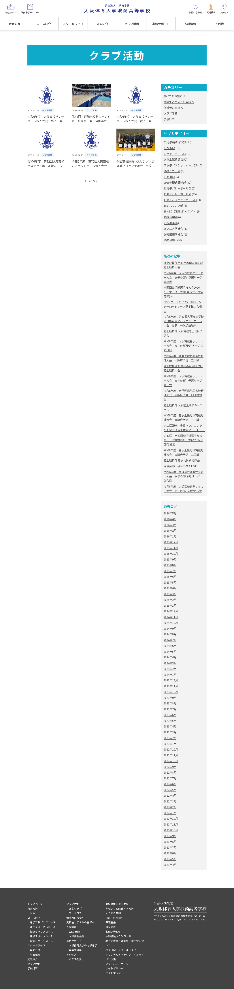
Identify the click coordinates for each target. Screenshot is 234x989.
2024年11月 (171, 617)
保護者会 (110, 922)
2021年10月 (171, 830)
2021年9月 (170, 836)
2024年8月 (170, 634)
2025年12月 (171, 542)
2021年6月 (170, 853)
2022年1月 (170, 813)
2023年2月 (170, 738)
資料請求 (110, 927)
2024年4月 (170, 657)
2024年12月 (171, 611)
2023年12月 (171, 680)
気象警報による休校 (117, 904)
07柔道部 (169, 177)
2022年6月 (170, 784)
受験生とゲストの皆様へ (179, 102)
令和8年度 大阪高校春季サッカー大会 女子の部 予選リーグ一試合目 (183, 476)
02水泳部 (169, 148)
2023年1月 (170, 744)
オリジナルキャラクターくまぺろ (124, 954)
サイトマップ (113, 973)
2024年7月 (170, 640)
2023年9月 (170, 698)
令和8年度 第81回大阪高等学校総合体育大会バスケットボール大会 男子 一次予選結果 (184, 321)
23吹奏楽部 (171, 223)
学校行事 (169, 119)
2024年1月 (170, 674)
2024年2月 (170, 669)
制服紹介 (35, 954)
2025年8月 (170, 565)
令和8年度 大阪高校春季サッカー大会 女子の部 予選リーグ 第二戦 (184, 380)
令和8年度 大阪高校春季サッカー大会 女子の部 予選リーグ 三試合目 (183, 345)
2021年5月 (170, 859)
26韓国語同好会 (173, 234)
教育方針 (14, 24)
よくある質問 (113, 913)
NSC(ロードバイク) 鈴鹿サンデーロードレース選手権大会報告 (183, 306)
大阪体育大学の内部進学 (83, 945)
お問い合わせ (113, 931)
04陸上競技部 (172, 159)
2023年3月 (170, 732)
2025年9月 (170, 559)
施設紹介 (102, 24)
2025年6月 (170, 576)
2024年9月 (170, 628)
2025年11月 (171, 548)
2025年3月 (170, 594)
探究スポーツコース (41, 941)
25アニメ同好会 (173, 228)
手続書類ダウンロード (118, 936)
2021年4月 (170, 864)
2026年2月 (170, 530)
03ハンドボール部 (175, 154)
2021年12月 (171, 818)
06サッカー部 (172, 171)
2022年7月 (170, 778)
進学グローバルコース (42, 927)
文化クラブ (75, 913)
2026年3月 (170, 525)
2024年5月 (170, 651)
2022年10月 (171, 761)
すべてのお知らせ (174, 96)
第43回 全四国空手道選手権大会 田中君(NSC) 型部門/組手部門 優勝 (183, 440)
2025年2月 (170, 599)
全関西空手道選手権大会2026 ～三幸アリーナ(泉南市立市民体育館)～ (183, 291)
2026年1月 (170, 536)
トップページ (35, 904)
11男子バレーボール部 (177, 188)
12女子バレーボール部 (177, 194)
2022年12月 (171, 749)
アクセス (71, 954)
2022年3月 (170, 801)
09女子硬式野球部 (175, 182)
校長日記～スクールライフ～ (122, 950)
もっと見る (91, 180)
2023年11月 (171, 686)
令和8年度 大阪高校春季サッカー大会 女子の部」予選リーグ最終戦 (183, 277)
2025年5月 (170, 582)
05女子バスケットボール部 (180, 165)
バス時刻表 (75, 959)
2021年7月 (170, 847)
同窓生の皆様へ (114, 918)
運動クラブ (75, 908)
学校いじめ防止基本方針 (119, 908)
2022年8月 (170, 772)
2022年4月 (170, 795)
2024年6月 (170, 646)
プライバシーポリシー (118, 964)
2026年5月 (170, 513)
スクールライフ (73, 24)
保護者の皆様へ (173, 108)
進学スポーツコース (41, 936)
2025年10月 (171, 553)
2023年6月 (170, 715)
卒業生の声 (75, 950)
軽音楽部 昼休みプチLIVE (180, 466)
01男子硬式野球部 (175, 142)
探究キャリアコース (41, 931)
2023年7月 (170, 709)
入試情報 (190, 24)
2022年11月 (171, 755)
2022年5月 (170, 790)
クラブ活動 (131, 24)
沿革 (32, 913)
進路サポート (161, 24)
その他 (219, 24)
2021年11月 (171, 824)
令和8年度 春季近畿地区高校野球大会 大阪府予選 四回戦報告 (183, 395)
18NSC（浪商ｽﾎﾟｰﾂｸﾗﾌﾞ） (180, 211)
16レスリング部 (173, 205)
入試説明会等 (76, 936)
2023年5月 (170, 721)
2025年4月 (170, 588)
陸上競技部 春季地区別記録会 (182, 460)
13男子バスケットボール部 (180, 200)
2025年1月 (170, 605)
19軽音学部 (171, 217)
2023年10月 (171, 692)
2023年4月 (170, 726)
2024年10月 (171, 623)
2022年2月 (170, 807)
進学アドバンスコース (43, 922)
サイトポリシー (114, 968)
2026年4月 (170, 519)
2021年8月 (170, 841)
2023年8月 (170, 703)
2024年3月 (170, 663)
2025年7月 (170, 571)
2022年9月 (170, 767)
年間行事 (35, 950)
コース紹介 (44, 24)
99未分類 (169, 240)
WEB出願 (74, 931)
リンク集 (110, 959)
